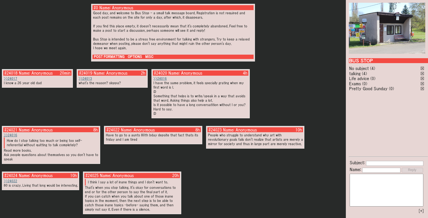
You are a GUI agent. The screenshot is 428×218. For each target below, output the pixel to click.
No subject (359, 68)
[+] (421, 211)
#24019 (85, 73)
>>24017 (10, 78)
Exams (355, 83)
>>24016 (160, 78)
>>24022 (10, 181)
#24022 (113, 130)
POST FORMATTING (109, 56)
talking (355, 73)
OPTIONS (135, 56)
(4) (372, 68)
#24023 (215, 130)
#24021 (10, 130)
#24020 (160, 73)
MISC (149, 56)
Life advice (359, 78)
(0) (372, 78)
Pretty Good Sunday (368, 88)
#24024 (10, 175)
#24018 (10, 73)
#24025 (92, 175)
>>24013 (85, 78)
